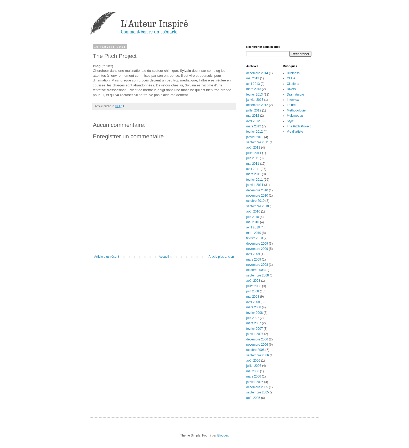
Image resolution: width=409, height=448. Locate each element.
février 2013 (254, 94)
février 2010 (254, 238)
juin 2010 (252, 217)
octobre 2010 (255, 201)
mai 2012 (252, 115)
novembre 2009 (257, 249)
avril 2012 (253, 121)
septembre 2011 (257, 142)
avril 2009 (253, 254)
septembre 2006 (257, 355)
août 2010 (253, 211)
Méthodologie (296, 110)
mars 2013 (253, 89)
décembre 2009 (257, 243)
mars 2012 (253, 126)
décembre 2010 (257, 190)
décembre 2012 (257, 105)
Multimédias (295, 115)
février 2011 (254, 179)
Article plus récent (106, 256)
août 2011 (253, 147)
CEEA (291, 78)
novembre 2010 (257, 195)
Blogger (222, 435)
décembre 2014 (257, 73)
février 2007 (254, 329)
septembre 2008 (257, 275)
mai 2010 (252, 222)
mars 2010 (253, 233)
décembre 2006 (257, 339)
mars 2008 (253, 307)
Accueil (164, 256)
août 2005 (253, 398)
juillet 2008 (253, 286)
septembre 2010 (257, 206)
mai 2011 (252, 164)
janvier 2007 (254, 334)
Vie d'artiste (295, 131)
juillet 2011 (253, 153)
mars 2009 (253, 259)
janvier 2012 (254, 137)
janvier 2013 (254, 100)
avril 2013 (253, 84)
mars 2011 (253, 174)
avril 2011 (253, 169)
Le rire (291, 105)
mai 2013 (252, 78)
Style (290, 121)
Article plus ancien (221, 256)
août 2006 (253, 360)
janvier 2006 (254, 382)
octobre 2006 (255, 350)
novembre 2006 (257, 344)
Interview (293, 100)
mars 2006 (253, 376)
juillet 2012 (253, 110)
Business (293, 73)
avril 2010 (253, 227)
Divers (291, 89)
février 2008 (254, 313)
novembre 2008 (257, 265)
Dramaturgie (295, 94)
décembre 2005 (257, 387)
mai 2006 (252, 371)
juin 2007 (252, 318)
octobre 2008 (255, 270)
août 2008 (253, 280)
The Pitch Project (299, 126)
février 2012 (254, 131)
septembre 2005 (257, 392)
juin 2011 (252, 158)
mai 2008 (252, 296)
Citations (293, 84)
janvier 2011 (254, 185)
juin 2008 (252, 291)
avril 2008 (253, 302)
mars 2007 (253, 323)
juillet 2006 (253, 366)
